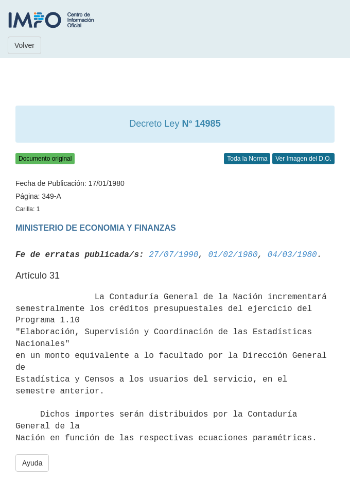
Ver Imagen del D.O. (303, 158)
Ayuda (32, 463)
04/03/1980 (292, 255)
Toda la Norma (247, 158)
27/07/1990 (173, 255)
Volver (24, 45)
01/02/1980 (232, 255)
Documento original (45, 158)
